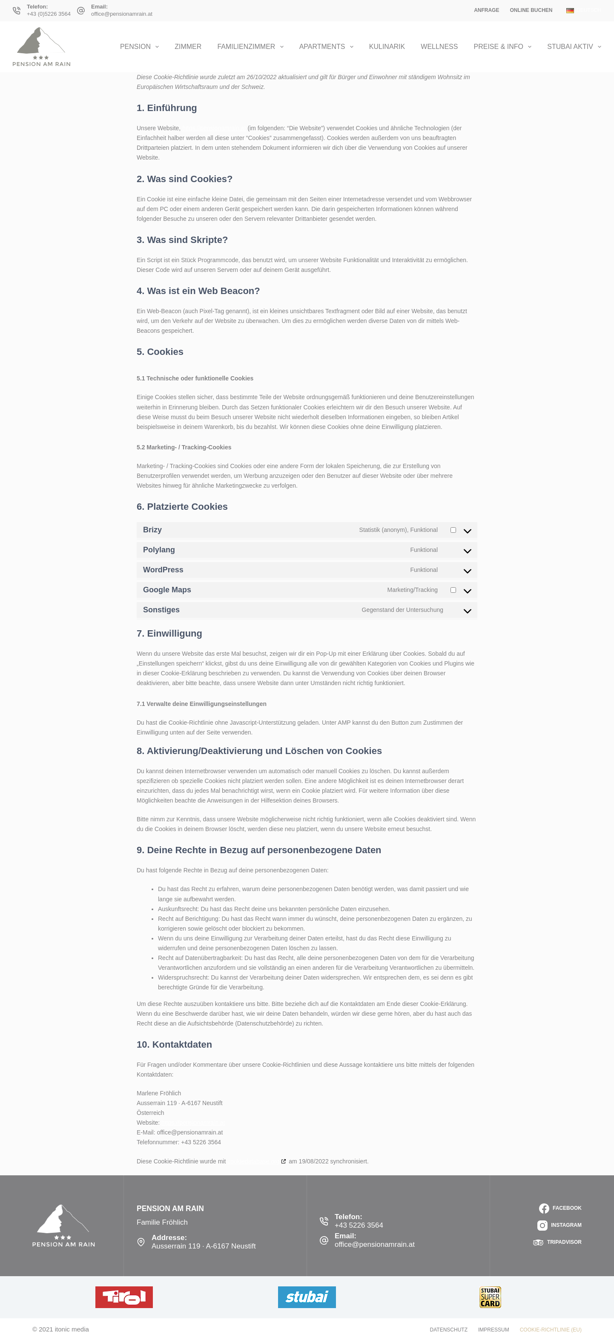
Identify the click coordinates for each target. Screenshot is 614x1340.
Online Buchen (531, 10)
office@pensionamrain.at (121, 14)
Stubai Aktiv (574, 47)
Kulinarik (387, 46)
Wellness (439, 46)
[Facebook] (560, 1208)
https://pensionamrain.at (214, 128)
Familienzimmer (252, 47)
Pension (141, 47)
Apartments (328, 47)
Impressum (493, 1330)
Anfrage (486, 10)
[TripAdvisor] (557, 1242)
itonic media (72, 1329)
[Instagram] (559, 1225)
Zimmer (188, 46)
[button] (583, 10)
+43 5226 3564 (359, 1225)
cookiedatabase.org (253, 1161)
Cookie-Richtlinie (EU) (551, 1330)
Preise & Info (504, 47)
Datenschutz (449, 1330)
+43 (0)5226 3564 (49, 14)
